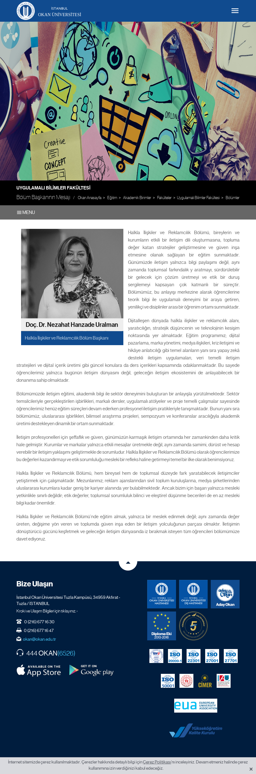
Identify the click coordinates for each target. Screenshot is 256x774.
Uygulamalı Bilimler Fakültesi (53, 188)
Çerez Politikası (157, 761)
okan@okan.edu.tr (39, 639)
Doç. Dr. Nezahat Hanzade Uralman (72, 324)
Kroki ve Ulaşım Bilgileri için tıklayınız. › (47, 610)
